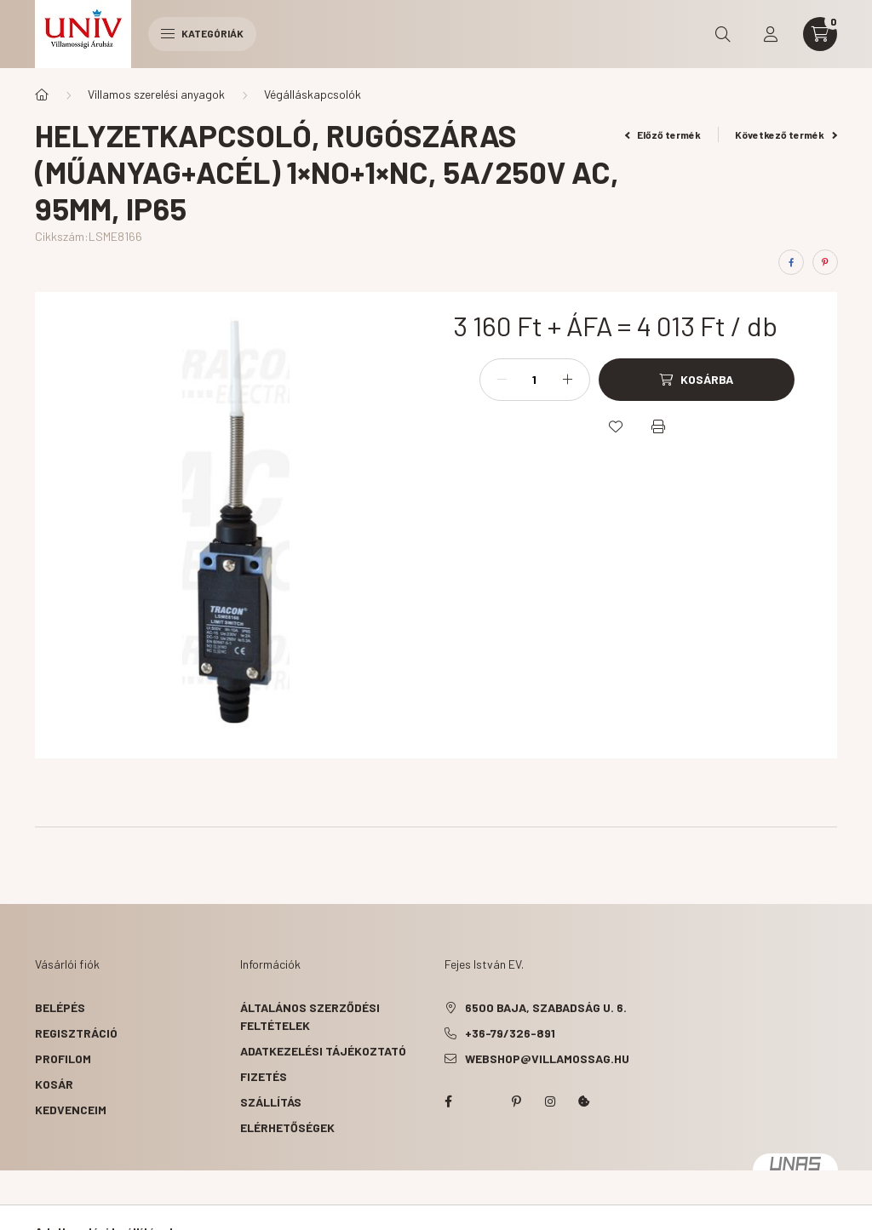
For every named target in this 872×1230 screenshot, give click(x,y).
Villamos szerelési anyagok (156, 94)
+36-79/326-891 (510, 1033)
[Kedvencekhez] (616, 426)
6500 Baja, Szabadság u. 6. (546, 1007)
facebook (448, 1101)
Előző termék (663, 134)
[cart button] (820, 34)
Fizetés (263, 1076)
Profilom (63, 1058)
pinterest (516, 1101)
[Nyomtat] (658, 426)
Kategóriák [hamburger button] (202, 33)
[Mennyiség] (535, 379)
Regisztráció (76, 1033)
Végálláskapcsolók (312, 94)
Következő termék (786, 134)
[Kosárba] (697, 379)
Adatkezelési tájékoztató (323, 1051)
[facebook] (791, 262)
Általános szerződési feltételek (310, 1016)
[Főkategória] (42, 94)
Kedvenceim (70, 1109)
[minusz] (501, 379)
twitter (482, 1101)
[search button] (723, 34)
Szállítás (270, 1102)
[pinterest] (825, 262)
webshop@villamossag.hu (547, 1058)
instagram (550, 1101)
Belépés (60, 1007)
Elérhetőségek (287, 1127)
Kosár (54, 1084)
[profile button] (771, 34)
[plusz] (568, 379)
